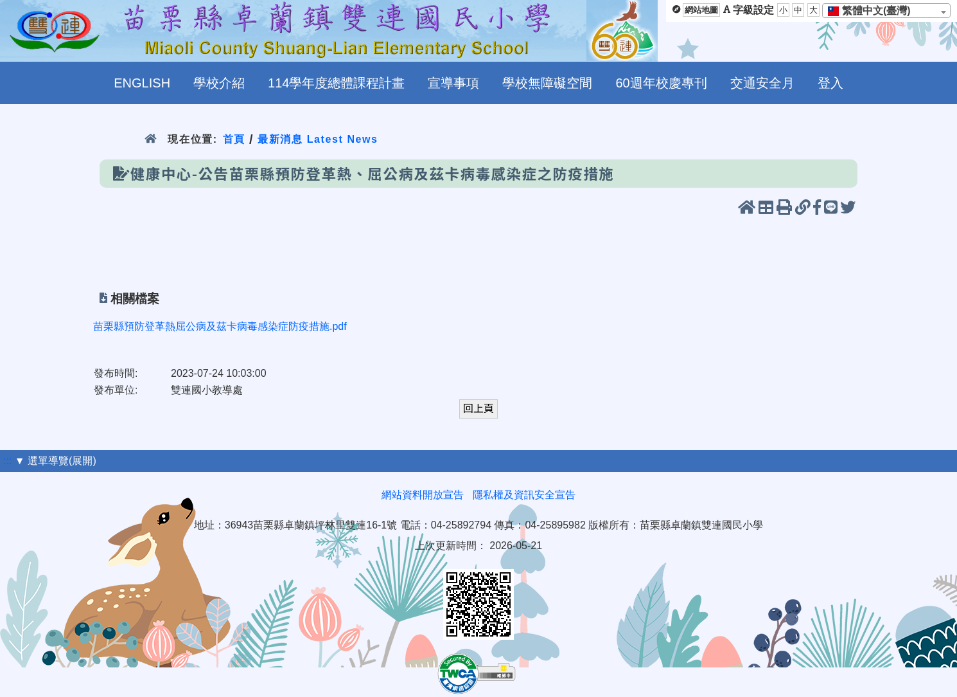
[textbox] (873, 11)
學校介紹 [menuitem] (219, 83)
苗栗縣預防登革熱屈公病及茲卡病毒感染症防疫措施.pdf (220, 326)
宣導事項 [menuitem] (453, 83)
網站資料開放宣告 (423, 494)
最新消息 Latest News (318, 139)
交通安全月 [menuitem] (762, 83)
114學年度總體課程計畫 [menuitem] (336, 83)
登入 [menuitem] (830, 83)
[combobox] (886, 10)
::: (7, 460)
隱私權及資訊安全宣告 (524, 494)
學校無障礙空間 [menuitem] (547, 83)
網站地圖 (701, 10)
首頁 (234, 139)
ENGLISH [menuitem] (142, 83)
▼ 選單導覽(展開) (55, 460)
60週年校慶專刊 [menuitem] (661, 83)
